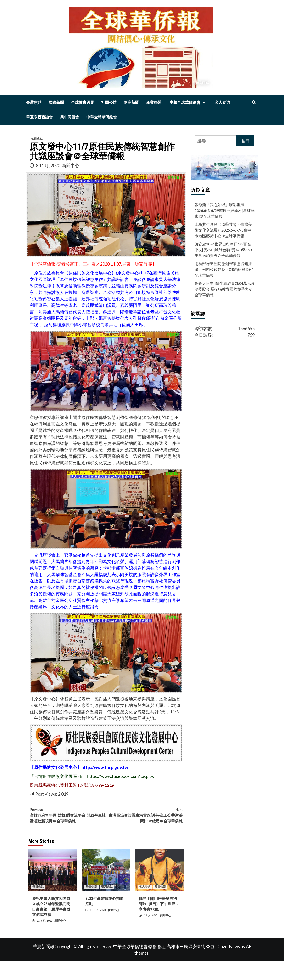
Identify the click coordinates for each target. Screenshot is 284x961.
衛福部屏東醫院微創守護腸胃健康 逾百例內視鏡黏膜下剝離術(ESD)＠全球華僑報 (224, 269)
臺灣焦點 (33, 102)
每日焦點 (37, 138)
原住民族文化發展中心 (55, 767)
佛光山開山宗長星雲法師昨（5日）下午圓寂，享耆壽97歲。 (159, 904)
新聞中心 (70, 165)
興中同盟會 (69, 117)
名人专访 (222, 102)
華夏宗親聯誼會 (39, 117)
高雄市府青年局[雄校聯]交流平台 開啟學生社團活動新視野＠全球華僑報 (68, 815)
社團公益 (109, 102)
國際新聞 (56, 102)
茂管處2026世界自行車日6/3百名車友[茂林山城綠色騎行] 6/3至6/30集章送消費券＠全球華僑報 (224, 250)
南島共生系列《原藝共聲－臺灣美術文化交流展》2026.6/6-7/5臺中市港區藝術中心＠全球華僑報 (223, 230)
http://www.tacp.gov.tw (104, 767)
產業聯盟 (153, 102)
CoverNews (228, 946)
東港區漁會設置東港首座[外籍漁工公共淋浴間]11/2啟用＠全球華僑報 (144, 815)
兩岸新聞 (131, 102)
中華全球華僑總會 (188, 102)
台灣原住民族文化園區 (55, 776)
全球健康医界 (82, 102)
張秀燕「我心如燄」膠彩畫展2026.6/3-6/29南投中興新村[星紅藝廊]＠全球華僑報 (225, 210)
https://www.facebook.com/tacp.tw (121, 776)
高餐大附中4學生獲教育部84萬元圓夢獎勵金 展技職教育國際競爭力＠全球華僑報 (225, 289)
